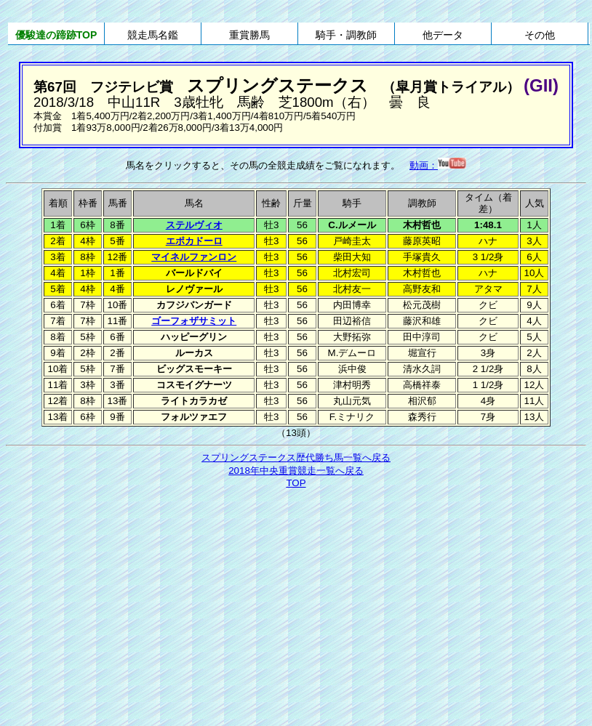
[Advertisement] (296, 599)
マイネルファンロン (193, 256)
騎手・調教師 (346, 35)
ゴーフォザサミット (193, 320)
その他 (539, 35)
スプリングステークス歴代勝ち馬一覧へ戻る (296, 457)
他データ (443, 35)
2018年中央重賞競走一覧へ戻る (296, 470)
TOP (295, 482)
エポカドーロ (194, 240)
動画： (437, 165)
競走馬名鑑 (152, 35)
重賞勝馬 (249, 35)
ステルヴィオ (194, 224)
